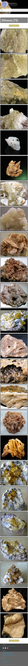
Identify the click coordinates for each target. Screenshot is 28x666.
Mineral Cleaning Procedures (7, 653)
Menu (2, 10)
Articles (11, 12)
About (3, 659)
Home (4, 12)
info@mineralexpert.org (11, 646)
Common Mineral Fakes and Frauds (8, 652)
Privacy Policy (4, 662)
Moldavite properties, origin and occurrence (9, 655)
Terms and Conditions (6, 660)
